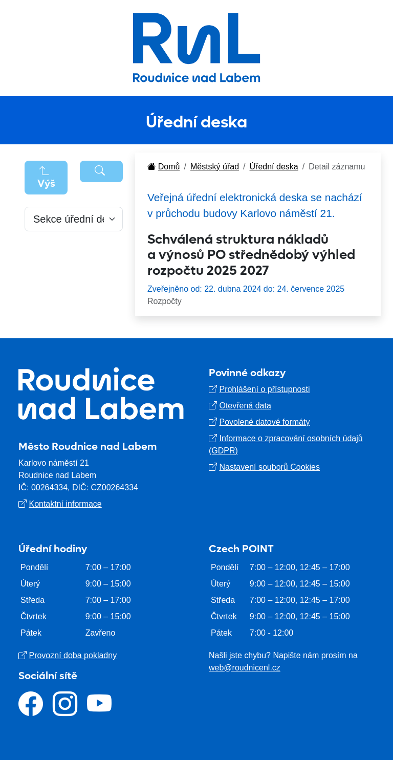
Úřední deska (274, 166)
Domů (163, 166)
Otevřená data (245, 405)
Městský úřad (214, 166)
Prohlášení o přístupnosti (264, 389)
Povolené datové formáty (264, 422)
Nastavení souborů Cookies (269, 467)
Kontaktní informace (65, 504)
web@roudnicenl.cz (244, 667)
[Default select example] (74, 219)
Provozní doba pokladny (73, 655)
